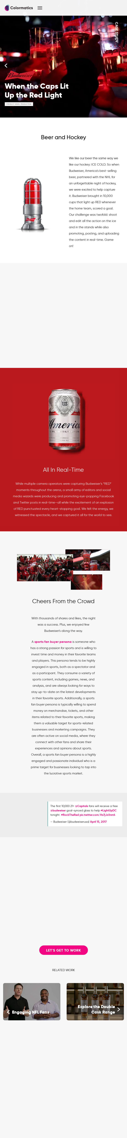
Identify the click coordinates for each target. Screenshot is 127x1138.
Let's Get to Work (63, 950)
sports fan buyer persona (53, 646)
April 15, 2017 (98, 825)
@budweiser (58, 814)
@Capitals (81, 810)
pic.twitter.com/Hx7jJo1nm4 (97, 818)
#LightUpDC (109, 814)
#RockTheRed (70, 818)
